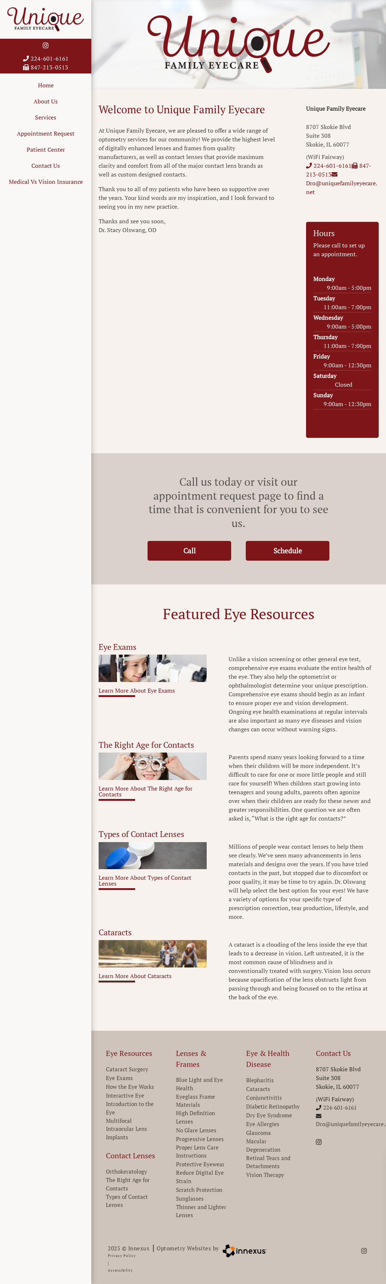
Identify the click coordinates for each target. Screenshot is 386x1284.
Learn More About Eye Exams (137, 691)
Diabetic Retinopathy (273, 1106)
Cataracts (258, 1088)
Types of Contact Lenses (127, 1201)
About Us (46, 101)
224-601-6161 (46, 58)
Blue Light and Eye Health (199, 1084)
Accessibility (120, 1270)
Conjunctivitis (264, 1097)
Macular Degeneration (263, 1145)
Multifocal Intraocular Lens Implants (126, 1129)
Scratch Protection (199, 1189)
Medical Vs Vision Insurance (46, 182)
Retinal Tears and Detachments (268, 1162)
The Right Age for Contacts (128, 1184)
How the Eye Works (130, 1086)
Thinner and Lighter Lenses (201, 1211)
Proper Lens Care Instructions (197, 1151)
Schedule (292, 550)
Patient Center (46, 149)
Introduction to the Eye (130, 1108)
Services (45, 117)
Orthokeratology (126, 1171)
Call (198, 550)
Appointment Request (45, 133)
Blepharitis (260, 1080)
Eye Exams (119, 1078)
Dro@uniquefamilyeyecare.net (341, 183)
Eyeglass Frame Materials (195, 1101)
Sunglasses (190, 1198)
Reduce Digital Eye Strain (200, 1177)
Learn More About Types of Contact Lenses (145, 881)
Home (46, 85)
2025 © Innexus (163, 1248)
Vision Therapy (265, 1174)
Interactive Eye (125, 1095)
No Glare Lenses (196, 1130)
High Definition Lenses (195, 1117)
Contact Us (45, 166)
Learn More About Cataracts (135, 976)
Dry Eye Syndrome (269, 1115)
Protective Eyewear (200, 1164)
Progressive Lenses (200, 1139)
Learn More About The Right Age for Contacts (145, 791)
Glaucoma (258, 1132)
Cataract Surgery (127, 1069)
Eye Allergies (262, 1124)
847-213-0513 (45, 67)
